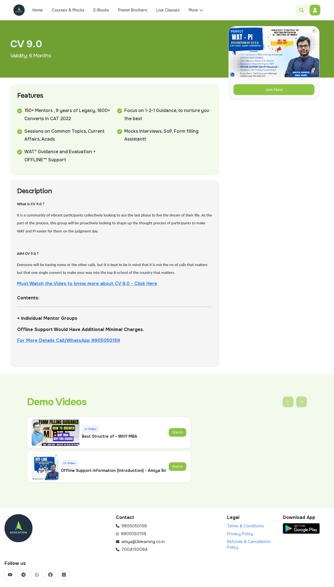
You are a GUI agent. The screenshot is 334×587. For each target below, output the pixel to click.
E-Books (101, 10)
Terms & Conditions (245, 525)
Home (37, 10)
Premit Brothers (132, 10)
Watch (177, 432)
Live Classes (168, 10)
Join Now (274, 89)
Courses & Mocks (68, 10)
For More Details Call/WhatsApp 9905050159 (68, 340)
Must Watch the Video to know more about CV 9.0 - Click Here (87, 283)
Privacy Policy (240, 533)
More (196, 10)
